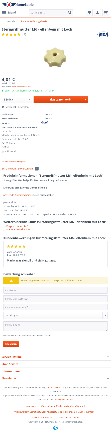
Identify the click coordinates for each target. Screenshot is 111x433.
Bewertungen (28, 168)
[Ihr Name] (55, 290)
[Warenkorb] (105, 12)
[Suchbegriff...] (51, 12)
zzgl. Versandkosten (21, 86)
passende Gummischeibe (17, 195)
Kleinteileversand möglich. (14, 161)
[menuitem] (9, 12)
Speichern (11, 343)
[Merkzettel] (89, 12)
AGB (80, 411)
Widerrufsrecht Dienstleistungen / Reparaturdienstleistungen (44, 411)
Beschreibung (9, 168)
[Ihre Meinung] (55, 326)
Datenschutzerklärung (68, 417)
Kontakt (90, 411)
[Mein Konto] (97, 12)
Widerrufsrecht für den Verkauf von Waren (62, 406)
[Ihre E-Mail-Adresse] (55, 298)
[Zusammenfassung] (55, 307)
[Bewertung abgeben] (55, 315)
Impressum (31, 406)
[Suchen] (69, 12)
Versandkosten (53, 387)
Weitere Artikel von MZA (18, 229)
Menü (9, 12)
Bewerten (21, 107)
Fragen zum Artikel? (15, 226)
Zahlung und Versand (63, 399)
